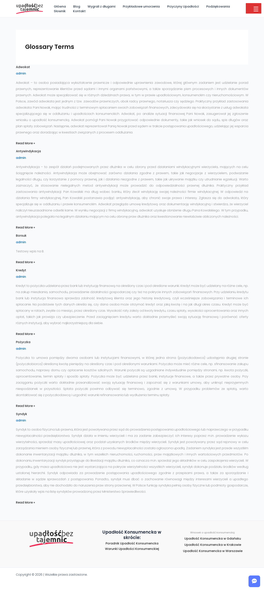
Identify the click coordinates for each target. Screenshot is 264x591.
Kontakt (59, 11)
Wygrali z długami (99, 6)
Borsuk (21, 235)
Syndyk (21, 414)
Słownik (236, 6)
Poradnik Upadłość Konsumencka (132, 543)
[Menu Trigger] (253, 8)
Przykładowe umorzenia (137, 6)
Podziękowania (212, 6)
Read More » (25, 143)
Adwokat (23, 67)
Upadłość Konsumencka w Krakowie (212, 545)
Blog (74, 6)
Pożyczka (23, 342)
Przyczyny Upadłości (178, 6)
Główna (59, 6)
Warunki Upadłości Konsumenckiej (132, 549)
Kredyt (21, 270)
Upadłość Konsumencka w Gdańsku (212, 538)
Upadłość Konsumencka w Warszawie (213, 551)
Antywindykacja (28, 151)
